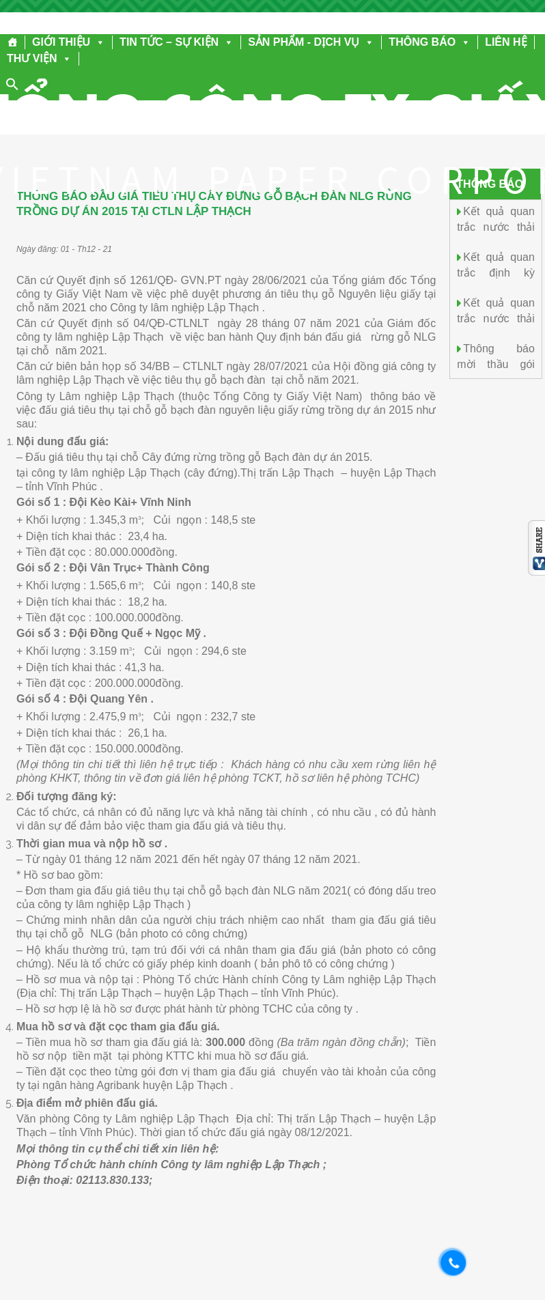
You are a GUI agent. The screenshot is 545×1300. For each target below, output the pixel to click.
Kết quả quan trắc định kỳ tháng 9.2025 (496, 271)
